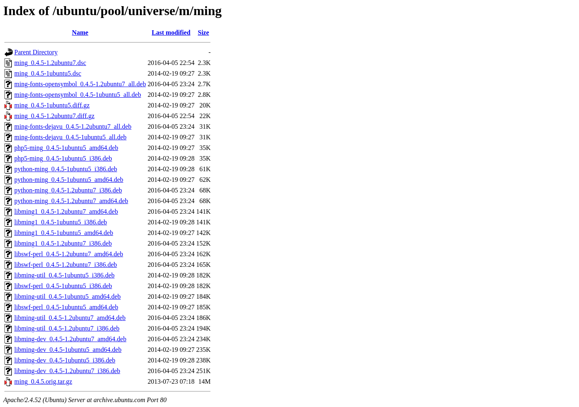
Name (80, 32)
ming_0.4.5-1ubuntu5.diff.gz (52, 105)
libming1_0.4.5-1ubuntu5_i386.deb (60, 222)
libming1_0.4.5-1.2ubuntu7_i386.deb (63, 243)
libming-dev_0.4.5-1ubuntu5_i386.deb (64, 360)
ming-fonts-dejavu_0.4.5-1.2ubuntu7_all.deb (72, 126)
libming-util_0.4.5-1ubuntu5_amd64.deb (67, 296)
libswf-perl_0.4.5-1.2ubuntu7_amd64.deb (68, 253)
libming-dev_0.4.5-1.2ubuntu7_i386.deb (67, 370)
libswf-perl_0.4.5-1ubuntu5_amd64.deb (66, 307)
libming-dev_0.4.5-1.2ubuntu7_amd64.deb (70, 338)
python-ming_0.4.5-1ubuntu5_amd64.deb (68, 179)
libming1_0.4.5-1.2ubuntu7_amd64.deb (66, 211)
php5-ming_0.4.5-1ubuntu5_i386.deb (63, 158)
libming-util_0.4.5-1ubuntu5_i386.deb (64, 275)
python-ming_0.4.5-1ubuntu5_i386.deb (65, 168)
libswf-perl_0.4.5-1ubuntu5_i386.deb (63, 285)
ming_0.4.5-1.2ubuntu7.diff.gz (54, 115)
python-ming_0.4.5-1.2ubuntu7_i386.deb (68, 190)
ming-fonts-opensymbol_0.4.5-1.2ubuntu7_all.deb (80, 84)
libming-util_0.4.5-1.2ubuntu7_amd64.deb (70, 317)
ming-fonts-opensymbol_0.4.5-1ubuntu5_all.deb (77, 94)
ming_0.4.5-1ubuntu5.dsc (47, 73)
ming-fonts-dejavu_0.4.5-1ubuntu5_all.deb (70, 137)
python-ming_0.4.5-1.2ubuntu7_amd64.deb (71, 200)
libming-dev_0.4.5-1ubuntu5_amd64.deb (68, 349)
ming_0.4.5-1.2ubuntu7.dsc (50, 62)
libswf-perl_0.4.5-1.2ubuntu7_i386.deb (65, 264)
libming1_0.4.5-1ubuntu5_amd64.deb (63, 232)
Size (203, 32)
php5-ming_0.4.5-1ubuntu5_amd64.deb (66, 147)
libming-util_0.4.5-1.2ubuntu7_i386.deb (67, 328)
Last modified (171, 32)
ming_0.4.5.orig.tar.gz (43, 381)
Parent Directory (36, 52)
